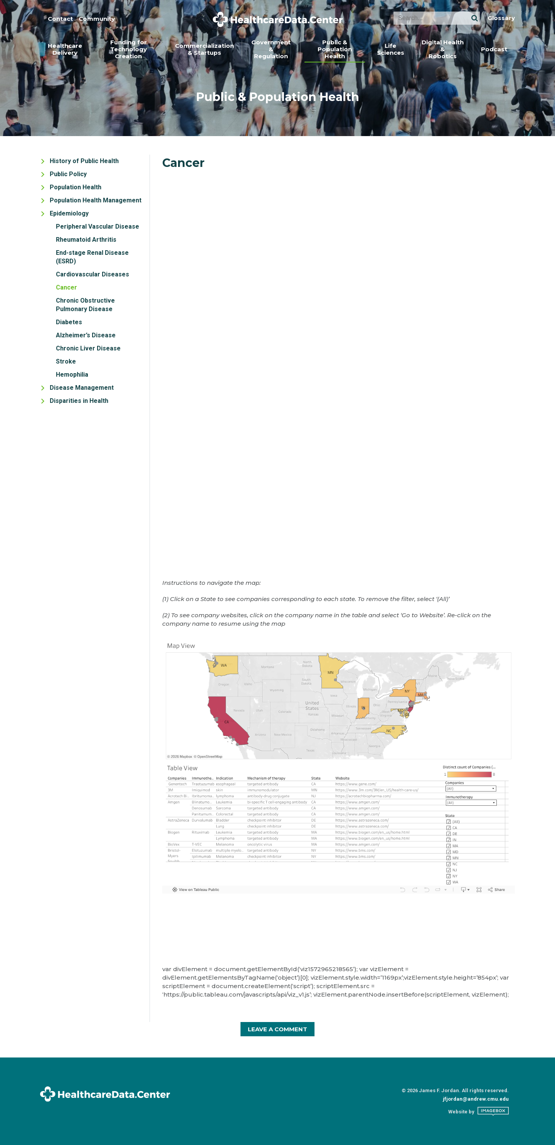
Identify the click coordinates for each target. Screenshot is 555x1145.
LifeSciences (390, 49)
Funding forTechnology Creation (128, 49)
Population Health (75, 187)
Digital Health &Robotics (443, 49)
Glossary (501, 18)
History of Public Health (84, 161)
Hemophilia (72, 374)
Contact (60, 18)
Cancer (66, 287)
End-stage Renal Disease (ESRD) (92, 257)
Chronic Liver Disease (88, 348)
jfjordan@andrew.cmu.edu (476, 1099)
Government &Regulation (271, 49)
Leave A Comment (277, 1029)
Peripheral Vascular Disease (97, 226)
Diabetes (69, 322)
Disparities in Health (79, 400)
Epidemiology (69, 213)
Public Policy (68, 174)
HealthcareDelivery (65, 49)
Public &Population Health (335, 49)
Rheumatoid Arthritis (86, 239)
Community (97, 18)
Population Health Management (95, 200)
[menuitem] (65, 49)
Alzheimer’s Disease (86, 335)
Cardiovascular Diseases (92, 274)
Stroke (66, 361)
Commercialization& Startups (204, 49)
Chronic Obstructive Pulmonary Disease (85, 305)
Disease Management (82, 387)
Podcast (494, 49)
